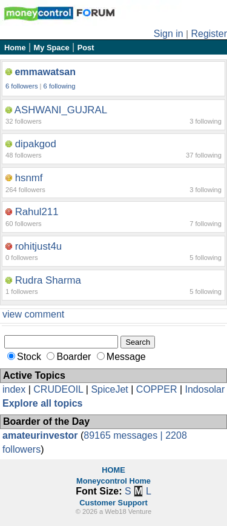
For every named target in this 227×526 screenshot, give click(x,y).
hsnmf (29, 178)
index (13, 389)
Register (209, 33)
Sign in (168, 33)
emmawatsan (45, 72)
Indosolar (205, 389)
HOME (113, 469)
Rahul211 (37, 212)
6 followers (21, 86)
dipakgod (35, 144)
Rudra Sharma (48, 280)
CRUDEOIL (58, 389)
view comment (33, 314)
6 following (60, 86)
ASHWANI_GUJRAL (61, 110)
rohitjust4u (38, 246)
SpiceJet (109, 389)
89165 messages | (124, 435)
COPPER (156, 389)
